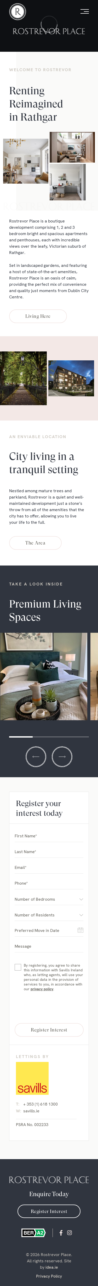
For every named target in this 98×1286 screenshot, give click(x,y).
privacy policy (42, 989)
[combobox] (49, 899)
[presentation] (49, 1007)
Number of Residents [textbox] (35, 915)
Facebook (61, 1232)
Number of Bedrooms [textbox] (35, 899)
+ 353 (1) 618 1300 (40, 1104)
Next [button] (62, 757)
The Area (35, 543)
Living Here (38, 316)
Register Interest (49, 1211)
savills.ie (31, 1111)
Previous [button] (36, 757)
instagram (69, 1232)
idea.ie (51, 1267)
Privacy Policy (49, 1276)
